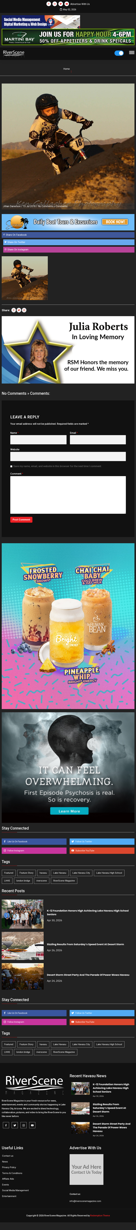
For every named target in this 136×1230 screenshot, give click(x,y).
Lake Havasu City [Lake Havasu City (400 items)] (81, 872)
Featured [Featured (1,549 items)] (8, 872)
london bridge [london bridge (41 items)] (23, 880)
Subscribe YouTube (84, 850)
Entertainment (9, 1196)
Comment (16, 473)
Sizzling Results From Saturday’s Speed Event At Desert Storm (85, 944)
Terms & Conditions (12, 1173)
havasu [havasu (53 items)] (43, 872)
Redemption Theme (100, 1215)
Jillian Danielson (12, 206)
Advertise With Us (80, 4)
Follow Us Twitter (83, 841)
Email (74, 432)
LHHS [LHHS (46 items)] (7, 880)
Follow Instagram (15, 850)
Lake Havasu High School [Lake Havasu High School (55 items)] (109, 872)
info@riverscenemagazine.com (85, 1201)
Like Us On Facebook (17, 841)
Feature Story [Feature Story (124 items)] (26, 872)
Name (14, 432)
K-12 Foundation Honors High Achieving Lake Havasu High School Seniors (111, 1088)
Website (14, 449)
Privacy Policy (9, 1167)
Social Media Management (15, 1190)
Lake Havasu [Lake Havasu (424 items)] (59, 872)
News (5, 1161)
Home (66, 68)
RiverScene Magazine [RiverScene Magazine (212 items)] (64, 880)
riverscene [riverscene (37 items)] (41, 880)
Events (5, 1184)
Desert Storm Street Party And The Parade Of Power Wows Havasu (88, 975)
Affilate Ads (8, 1178)
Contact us (7, 1155)
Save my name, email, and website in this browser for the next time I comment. (57, 466)
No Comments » (46, 206)
